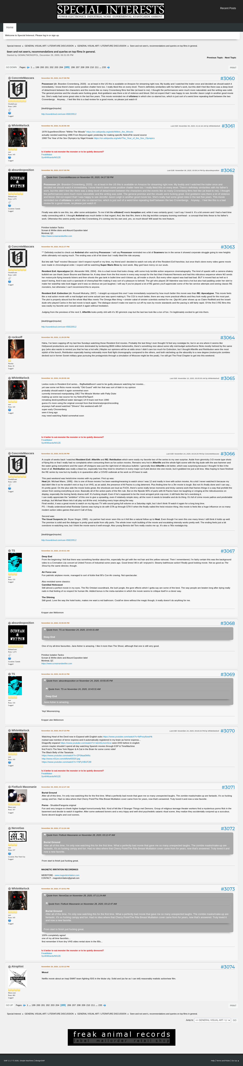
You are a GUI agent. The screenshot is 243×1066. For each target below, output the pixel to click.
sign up (55, 35)
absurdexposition (23, 169)
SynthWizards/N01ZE (51, 157)
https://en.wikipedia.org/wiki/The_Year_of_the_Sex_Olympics (124, 138)
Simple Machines (27, 1061)
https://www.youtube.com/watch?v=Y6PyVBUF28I (66, 762)
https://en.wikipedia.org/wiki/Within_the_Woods (109, 131)
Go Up (9, 1005)
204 (61, 67)
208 (82, 67)
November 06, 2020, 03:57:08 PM (55, 170)
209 (87, 67)
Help (213, 1061)
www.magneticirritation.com (67, 875)
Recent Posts (228, 8)
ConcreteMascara (23, 77)
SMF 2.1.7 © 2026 (11, 1061)
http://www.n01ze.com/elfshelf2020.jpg (61, 758)
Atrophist (17, 966)
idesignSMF (40, 1061)
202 (52, 67)
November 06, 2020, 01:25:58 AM (55, 126)
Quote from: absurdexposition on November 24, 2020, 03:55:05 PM (80, 680)
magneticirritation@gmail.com (66, 878)
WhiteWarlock (20, 125)
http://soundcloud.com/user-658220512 (59, 114)
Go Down (11, 67)
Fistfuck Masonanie (24, 786)
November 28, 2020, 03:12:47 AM (55, 787)
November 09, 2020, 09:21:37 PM (55, 247)
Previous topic (215, 57)
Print (233, 68)
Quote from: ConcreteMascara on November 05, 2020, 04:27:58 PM (80, 177)
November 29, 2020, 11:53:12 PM (55, 966)
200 (42, 67)
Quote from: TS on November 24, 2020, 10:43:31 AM (73, 630)
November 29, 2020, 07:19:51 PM (55, 889)
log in (45, 35)
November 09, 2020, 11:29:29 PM (55, 337)
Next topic (230, 57)
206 (73, 67)
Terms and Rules (223, 1061)
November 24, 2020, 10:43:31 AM (55, 551)
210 (92, 67)
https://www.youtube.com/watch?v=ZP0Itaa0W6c (66, 755)
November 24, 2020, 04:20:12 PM (55, 674)
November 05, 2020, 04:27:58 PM (55, 78)
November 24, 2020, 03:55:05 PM (55, 623)
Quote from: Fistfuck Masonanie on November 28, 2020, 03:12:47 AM (81, 835)
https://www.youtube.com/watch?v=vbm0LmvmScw (86, 743)
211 (97, 67)
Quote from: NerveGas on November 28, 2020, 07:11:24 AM (76, 895)
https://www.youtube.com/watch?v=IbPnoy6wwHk (127, 736)
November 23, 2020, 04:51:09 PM (55, 454)
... (34, 67)
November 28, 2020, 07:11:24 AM (55, 828)
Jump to (189, 1020)
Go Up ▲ (235, 1061)
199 (37, 67)
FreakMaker (46, 154)
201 (47, 67)
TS (13, 550)
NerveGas (18, 828)
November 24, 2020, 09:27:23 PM (55, 731)
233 (104, 67)
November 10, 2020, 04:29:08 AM (55, 378)
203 (56, 67)
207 (78, 67)
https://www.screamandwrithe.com (56, 236)
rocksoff (17, 337)
